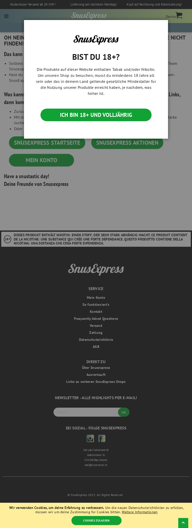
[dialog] (96, 264)
